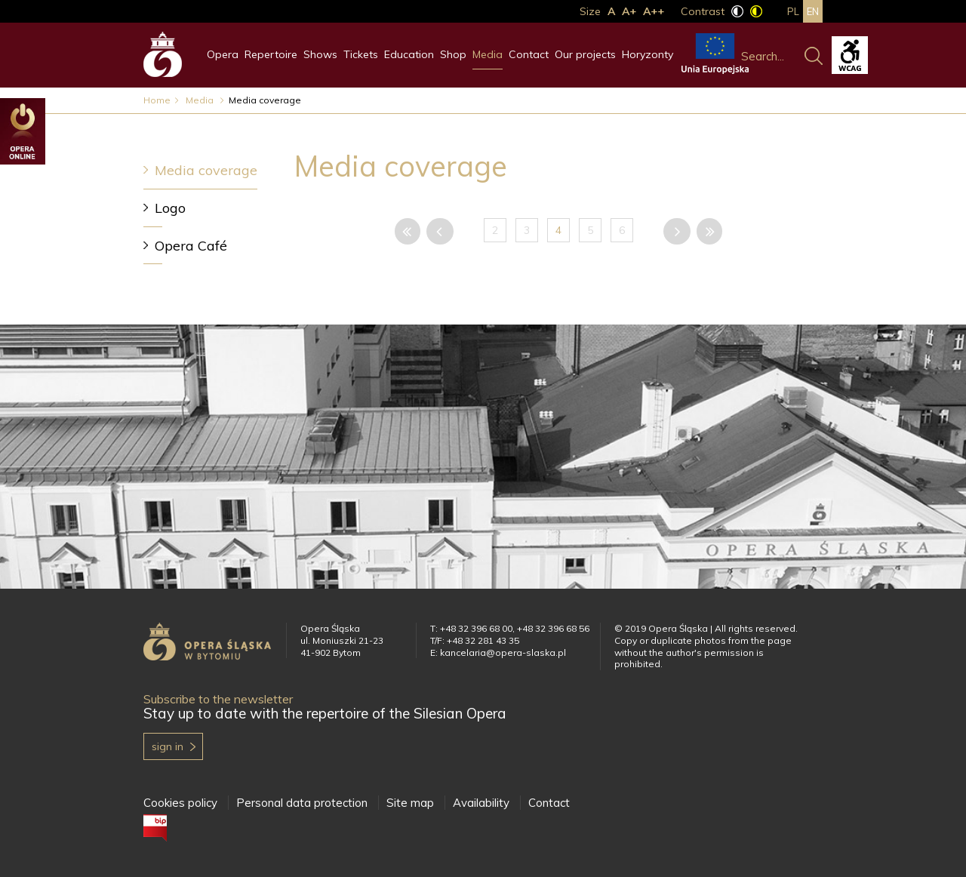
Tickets (360, 54)
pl (793, 11)
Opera (222, 54)
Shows (320, 54)
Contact (529, 54)
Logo (170, 208)
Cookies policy (180, 802)
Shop (453, 54)
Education (409, 54)
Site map (410, 802)
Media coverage (206, 170)
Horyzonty (647, 54)
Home (157, 100)
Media (487, 54)
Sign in (167, 746)
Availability (481, 802)
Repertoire (271, 54)
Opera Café (191, 245)
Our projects (585, 54)
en (813, 11)
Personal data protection (302, 802)
